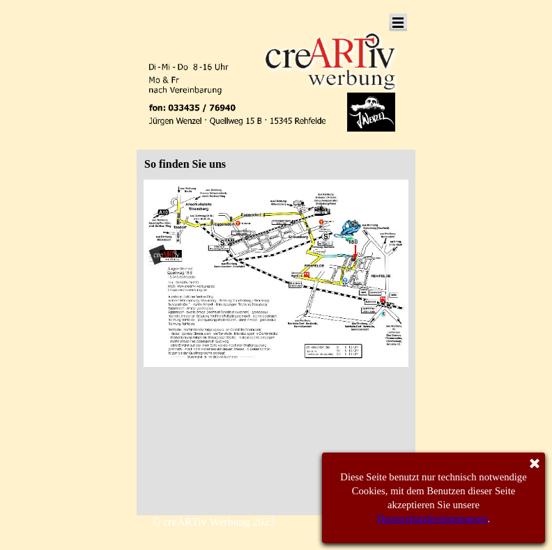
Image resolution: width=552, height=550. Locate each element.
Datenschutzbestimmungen (432, 518)
